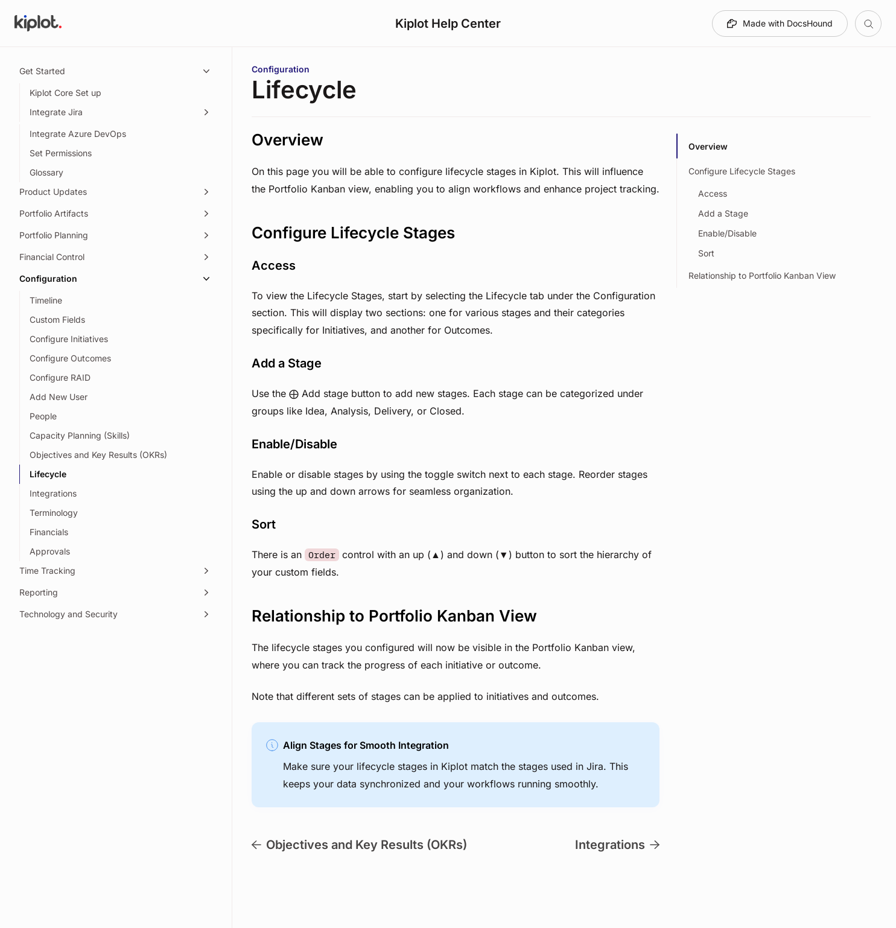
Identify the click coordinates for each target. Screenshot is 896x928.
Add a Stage (723, 213)
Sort (706, 253)
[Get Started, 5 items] (115, 71)
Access (712, 193)
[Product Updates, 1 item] (115, 192)
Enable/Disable (727, 233)
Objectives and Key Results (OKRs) (359, 844)
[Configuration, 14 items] (115, 278)
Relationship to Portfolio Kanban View (762, 275)
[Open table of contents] (868, 23)
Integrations (617, 844)
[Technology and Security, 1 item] (115, 614)
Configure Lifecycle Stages (741, 171)
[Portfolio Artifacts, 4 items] (115, 213)
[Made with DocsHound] (780, 23)
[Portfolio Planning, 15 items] (115, 235)
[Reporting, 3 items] (115, 592)
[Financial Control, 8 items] (115, 257)
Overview (708, 146)
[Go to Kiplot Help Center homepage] (38, 23)
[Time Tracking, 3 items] (115, 570)
